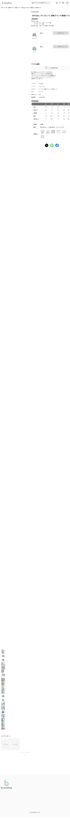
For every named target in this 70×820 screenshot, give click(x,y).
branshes (35, 11)
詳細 (50, 22)
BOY (40, 94)
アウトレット (42, 86)
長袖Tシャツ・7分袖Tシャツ (50, 89)
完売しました (61, 33)
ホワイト (41, 91)
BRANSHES (35, 812)
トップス (41, 89)
